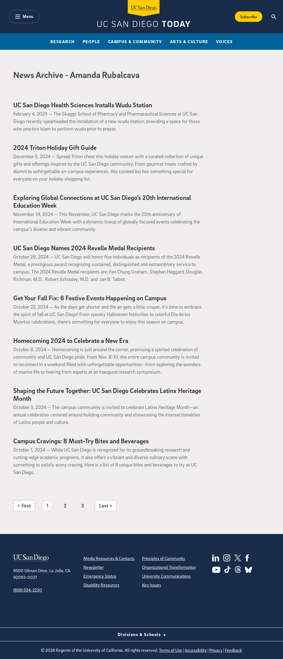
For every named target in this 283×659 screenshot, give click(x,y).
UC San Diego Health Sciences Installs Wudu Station (82, 105)
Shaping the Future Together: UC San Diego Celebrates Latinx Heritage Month (107, 394)
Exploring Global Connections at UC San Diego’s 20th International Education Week (102, 201)
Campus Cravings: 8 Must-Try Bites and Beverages (81, 441)
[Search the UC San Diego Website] (274, 16)
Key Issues (151, 585)
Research (62, 41)
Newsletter (93, 567)
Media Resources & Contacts (109, 558)
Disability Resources (101, 585)
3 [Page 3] (82, 506)
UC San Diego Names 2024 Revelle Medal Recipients (84, 248)
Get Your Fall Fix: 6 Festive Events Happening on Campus (89, 298)
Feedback (233, 650)
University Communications (166, 576)
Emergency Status (99, 576)
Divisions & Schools (142, 634)
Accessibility (196, 650)
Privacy (215, 650)
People (91, 41)
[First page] (24, 505)
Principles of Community (163, 558)
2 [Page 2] (65, 506)
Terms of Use (170, 650)
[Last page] (105, 505)
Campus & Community (135, 41)
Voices (224, 41)
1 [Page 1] (47, 506)
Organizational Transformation (169, 567)
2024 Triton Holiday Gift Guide (54, 147)
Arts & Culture (189, 41)
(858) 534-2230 (27, 590)
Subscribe (248, 16)
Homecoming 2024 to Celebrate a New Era (70, 340)
